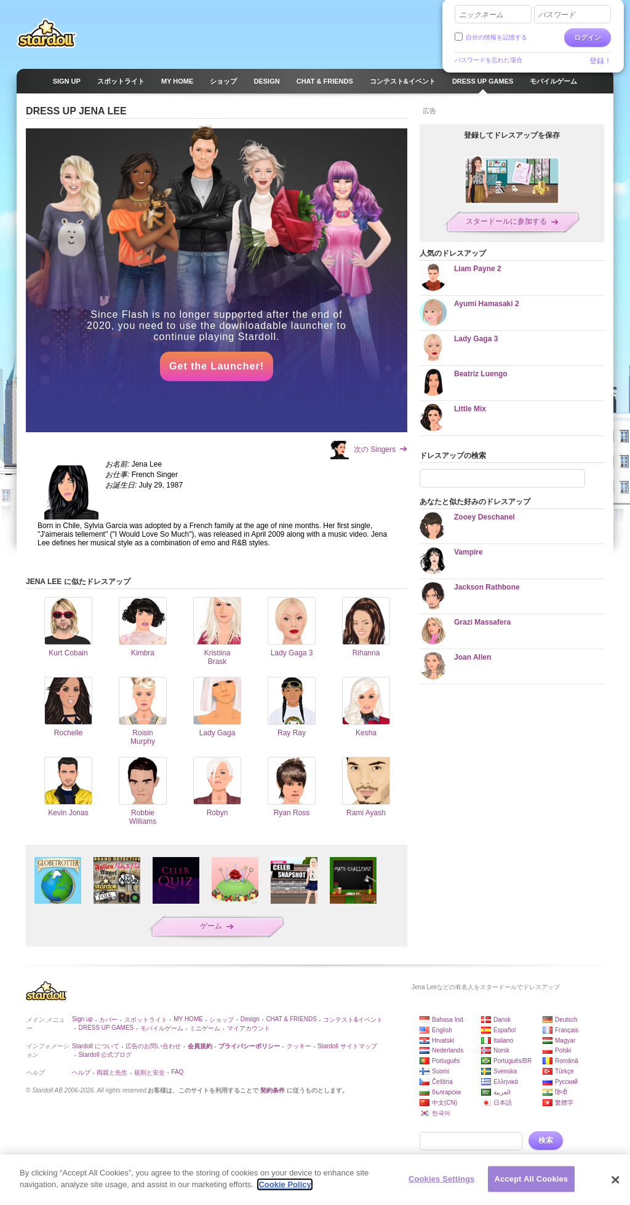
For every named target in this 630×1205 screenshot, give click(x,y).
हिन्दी (561, 1092)
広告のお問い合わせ (153, 1046)
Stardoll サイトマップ (347, 1046)
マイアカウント (248, 1028)
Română (566, 1060)
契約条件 (272, 1090)
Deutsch (566, 1019)
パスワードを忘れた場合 (488, 60)
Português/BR (512, 1060)
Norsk (501, 1050)
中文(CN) (444, 1102)
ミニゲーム (204, 1028)
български (446, 1092)
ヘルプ (81, 1072)
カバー (108, 1019)
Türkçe (564, 1071)
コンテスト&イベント (353, 1019)
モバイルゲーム (161, 1028)
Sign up (82, 1019)
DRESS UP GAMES (106, 1027)
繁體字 (564, 1102)
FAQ (177, 1072)
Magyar (565, 1040)
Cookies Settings (442, 1184)
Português (446, 1060)
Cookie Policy (284, 1190)
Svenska (505, 1071)
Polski (563, 1050)
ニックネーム (481, 14)
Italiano (503, 1040)
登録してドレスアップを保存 (512, 135)
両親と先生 (112, 1072)
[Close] (615, 1185)
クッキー (299, 1046)
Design (250, 1019)
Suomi (440, 1071)
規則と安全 (149, 1072)
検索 (545, 1140)
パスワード (556, 14)
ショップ (221, 1019)
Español (504, 1030)
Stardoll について (95, 1046)
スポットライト (145, 1019)
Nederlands (447, 1050)
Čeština (442, 1081)
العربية (502, 1092)
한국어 (441, 1113)
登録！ (600, 61)
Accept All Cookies (531, 1184)
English (442, 1030)
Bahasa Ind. (448, 1019)
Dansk (502, 1019)
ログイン (587, 37)
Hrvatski (443, 1040)
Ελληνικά (505, 1081)
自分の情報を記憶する (496, 37)
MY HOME (188, 1019)
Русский (566, 1081)
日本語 (502, 1102)
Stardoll (47, 33)
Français (566, 1030)
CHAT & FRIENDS (291, 1019)
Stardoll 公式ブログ (105, 1054)
